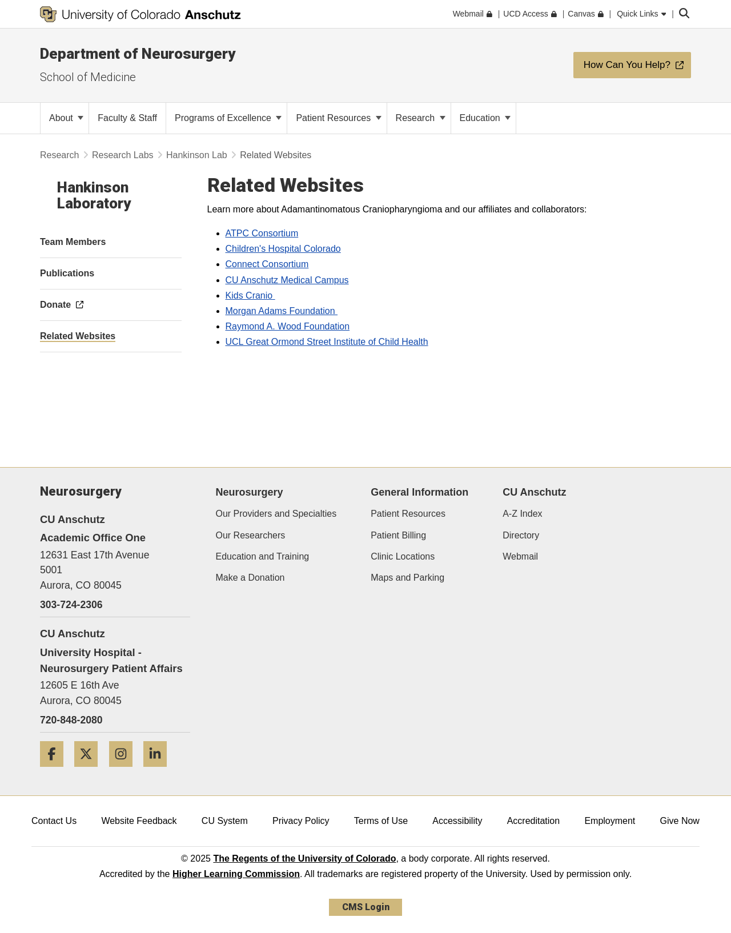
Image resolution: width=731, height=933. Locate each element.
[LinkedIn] (159, 771)
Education (485, 118)
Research (420, 118)
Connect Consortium (267, 264)
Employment (609, 821)
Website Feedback (138, 821)
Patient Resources (338, 118)
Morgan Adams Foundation (282, 311)
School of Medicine (88, 77)
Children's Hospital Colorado (283, 249)
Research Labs (123, 155)
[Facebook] (56, 771)
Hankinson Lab (196, 155)
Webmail (520, 556)
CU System (225, 821)
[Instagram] (125, 771)
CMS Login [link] (365, 907)
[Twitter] (90, 771)
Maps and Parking (407, 577)
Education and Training (263, 556)
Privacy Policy (301, 821)
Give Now (680, 821)
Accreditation (533, 821)
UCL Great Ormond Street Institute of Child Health (327, 342)
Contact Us (54, 821)
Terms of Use (381, 821)
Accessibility (457, 821)
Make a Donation (250, 577)
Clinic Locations (403, 556)
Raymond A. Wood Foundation (288, 326)
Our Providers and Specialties (276, 513)
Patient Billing (398, 535)
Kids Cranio (250, 295)
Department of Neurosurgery (137, 53)
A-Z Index (522, 513)
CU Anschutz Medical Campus (287, 280)
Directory (521, 535)
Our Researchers (251, 535)
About (66, 118)
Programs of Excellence (228, 118)
